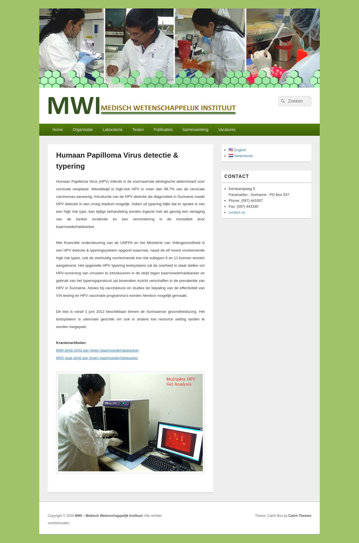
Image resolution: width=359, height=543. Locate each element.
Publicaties (163, 129)
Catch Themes (299, 516)
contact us (237, 212)
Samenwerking (195, 129)
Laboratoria (113, 129)
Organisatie (83, 129)
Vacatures (227, 129)
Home (57, 129)
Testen (138, 129)
